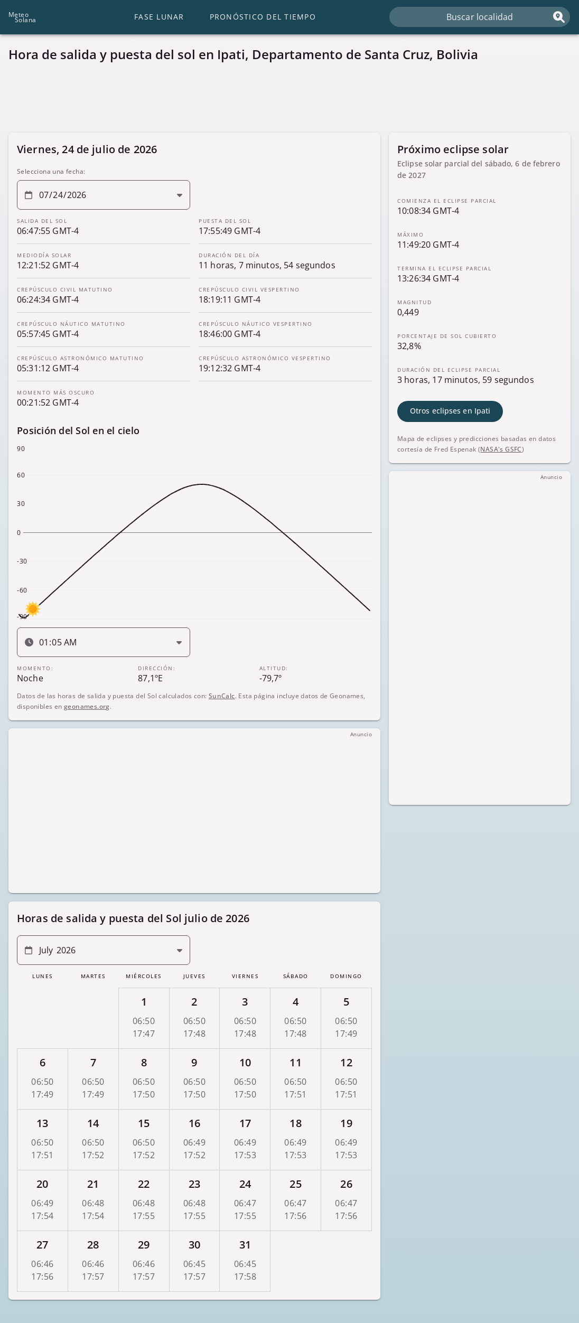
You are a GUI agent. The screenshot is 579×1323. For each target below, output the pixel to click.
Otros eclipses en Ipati (450, 411)
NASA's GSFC (500, 448)
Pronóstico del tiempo (263, 17)
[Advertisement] (289, 100)
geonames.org (87, 705)
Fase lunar (159, 17)
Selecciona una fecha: (51, 171)
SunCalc (222, 695)
